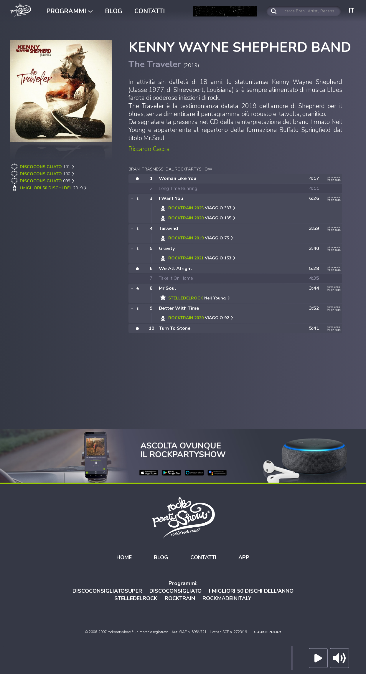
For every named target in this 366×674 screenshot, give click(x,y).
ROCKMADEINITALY (226, 598)
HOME (124, 557)
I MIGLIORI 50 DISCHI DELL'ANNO (251, 590)
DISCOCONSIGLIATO (175, 590)
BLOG (113, 11)
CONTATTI (149, 11)
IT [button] (351, 10)
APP (243, 557)
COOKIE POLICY (267, 631)
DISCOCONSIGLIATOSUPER (107, 590)
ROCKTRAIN (180, 598)
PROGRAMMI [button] (69, 11)
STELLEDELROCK (135, 598)
